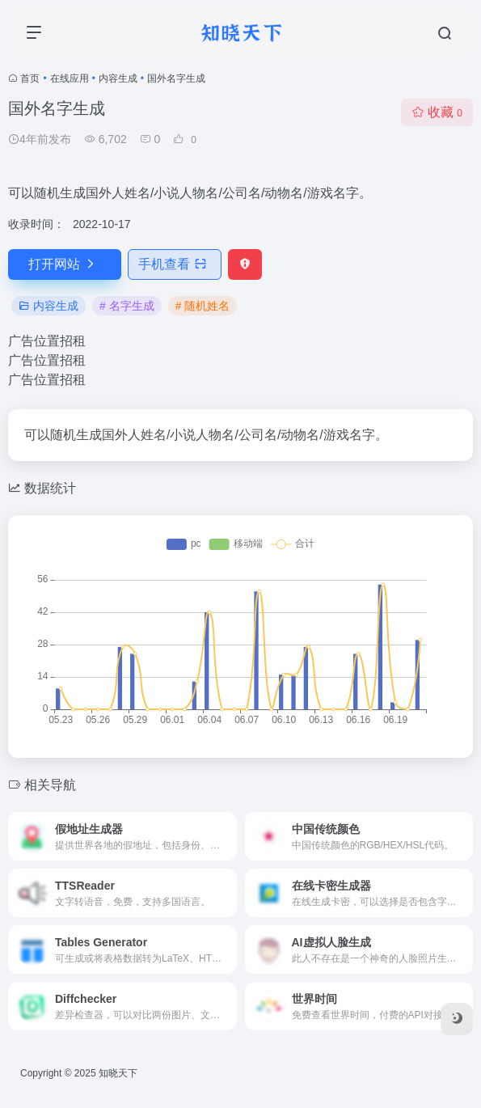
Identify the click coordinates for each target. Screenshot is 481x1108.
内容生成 (118, 78)
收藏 (436, 112)
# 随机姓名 (202, 305)
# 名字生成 (126, 305)
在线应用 (69, 78)
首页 (30, 78)
